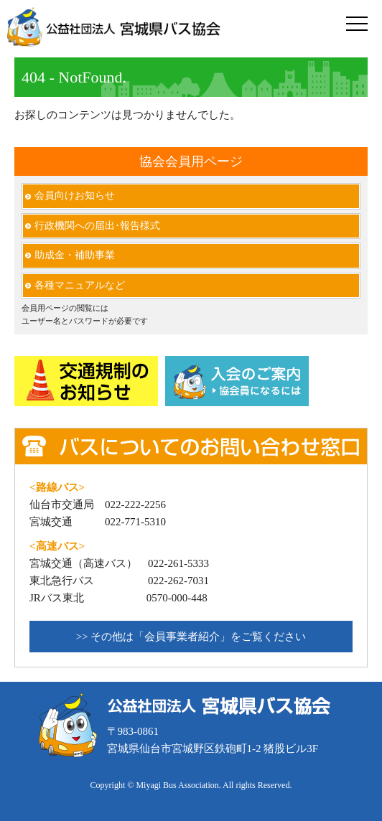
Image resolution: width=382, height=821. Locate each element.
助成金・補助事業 (74, 255)
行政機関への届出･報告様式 (97, 225)
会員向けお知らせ (74, 195)
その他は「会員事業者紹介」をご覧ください (198, 636)
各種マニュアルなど (79, 285)
